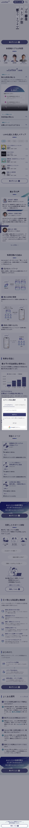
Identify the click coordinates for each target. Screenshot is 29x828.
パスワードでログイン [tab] (20, 405)
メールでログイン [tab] (8, 405)
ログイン (14, 414)
